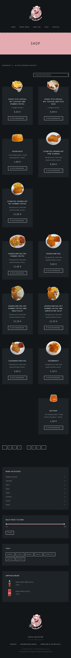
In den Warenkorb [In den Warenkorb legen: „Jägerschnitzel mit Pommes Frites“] (17, 273)
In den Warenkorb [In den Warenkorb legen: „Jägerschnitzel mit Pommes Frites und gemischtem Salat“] (53, 328)
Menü (8, 489)
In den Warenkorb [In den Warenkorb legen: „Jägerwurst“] (53, 378)
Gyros (8, 485)
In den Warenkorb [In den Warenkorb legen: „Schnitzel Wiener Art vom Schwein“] (53, 171)
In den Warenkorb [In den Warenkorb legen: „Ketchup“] (53, 428)
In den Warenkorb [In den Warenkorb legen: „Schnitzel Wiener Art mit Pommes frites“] (17, 220)
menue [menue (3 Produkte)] (29, 554)
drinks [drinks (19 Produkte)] (9, 554)
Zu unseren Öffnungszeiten (35, 639)
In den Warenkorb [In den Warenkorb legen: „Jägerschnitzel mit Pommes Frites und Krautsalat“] (17, 328)
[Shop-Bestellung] (51, 75)
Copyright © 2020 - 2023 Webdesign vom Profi (35, 649)
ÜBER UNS (37, 27)
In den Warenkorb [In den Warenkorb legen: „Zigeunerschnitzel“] (17, 378)
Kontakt (56, 27)
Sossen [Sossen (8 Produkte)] (20, 559)
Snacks (8, 501)
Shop (47, 27)
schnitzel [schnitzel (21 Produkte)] (49, 554)
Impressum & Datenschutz (51, 644)
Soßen (8, 505)
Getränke (9, 481)
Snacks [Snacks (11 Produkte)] (10, 559)
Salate (8, 493)
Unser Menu (24, 27)
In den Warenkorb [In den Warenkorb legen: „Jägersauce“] (17, 168)
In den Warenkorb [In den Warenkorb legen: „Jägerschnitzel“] (53, 270)
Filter (9, 532)
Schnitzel (9, 497)
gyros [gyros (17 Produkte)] (19, 554)
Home (13, 27)
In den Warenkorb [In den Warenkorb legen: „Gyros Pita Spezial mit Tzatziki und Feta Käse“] (53, 118)
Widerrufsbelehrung (29, 644)
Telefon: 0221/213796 (35, 637)
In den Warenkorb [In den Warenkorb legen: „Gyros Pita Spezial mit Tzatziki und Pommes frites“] (17, 118)
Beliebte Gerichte (11, 477)
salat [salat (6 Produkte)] (38, 554)
